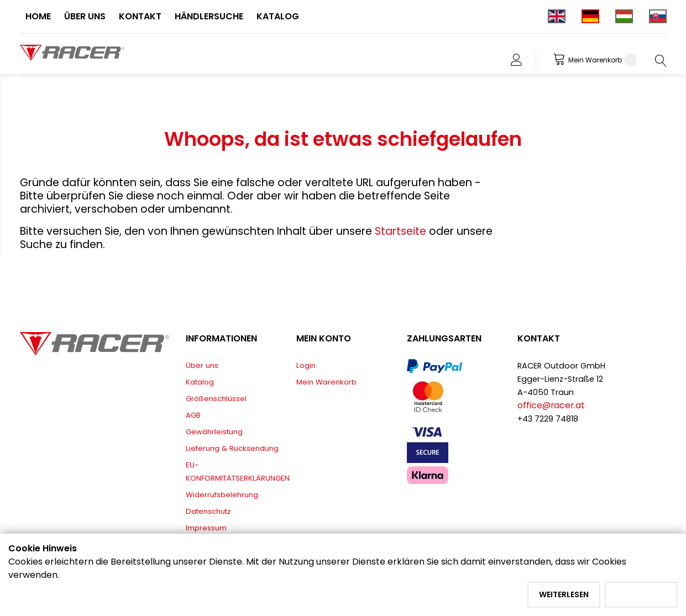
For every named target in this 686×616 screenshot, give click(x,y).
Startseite (402, 231)
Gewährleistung (214, 432)
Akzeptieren (641, 594)
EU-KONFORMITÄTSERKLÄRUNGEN (238, 471)
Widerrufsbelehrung (222, 494)
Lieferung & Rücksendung (232, 448)
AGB (193, 415)
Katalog (200, 382)
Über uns (202, 365)
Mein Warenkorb (326, 382)
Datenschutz (208, 511)
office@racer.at (551, 405)
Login (306, 365)
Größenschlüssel (216, 398)
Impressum (206, 528)
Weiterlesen (564, 594)
